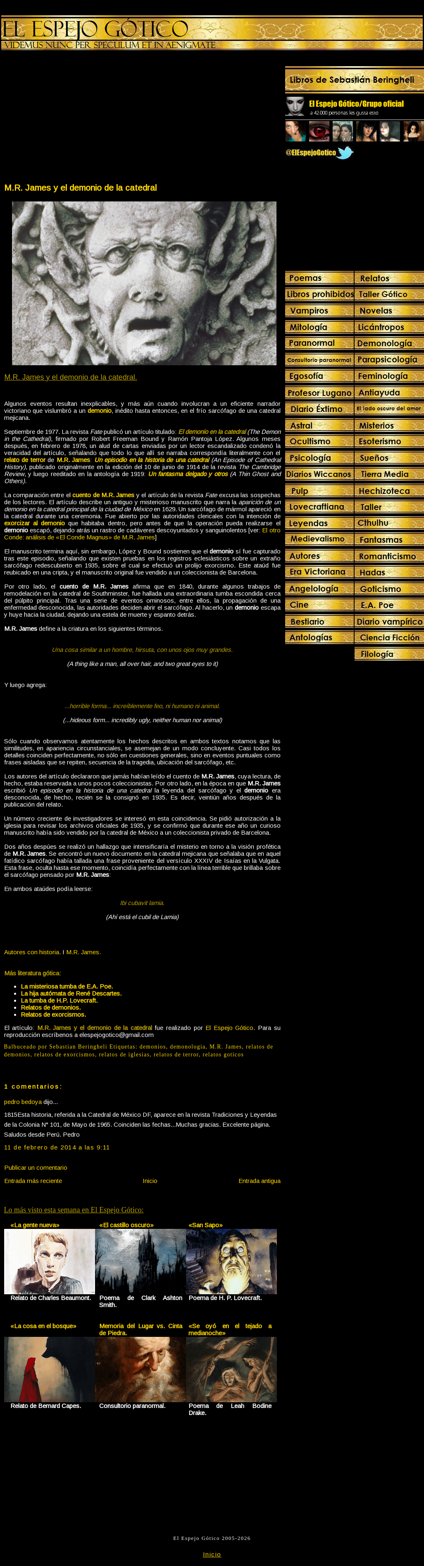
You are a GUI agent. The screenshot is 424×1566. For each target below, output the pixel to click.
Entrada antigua (259, 1180)
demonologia (187, 1047)
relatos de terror (176, 1054)
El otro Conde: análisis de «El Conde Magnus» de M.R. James (142, 534)
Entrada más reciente (33, 1180)
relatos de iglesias (124, 1054)
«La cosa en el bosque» (43, 1325)
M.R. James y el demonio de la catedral (80, 187)
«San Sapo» (205, 1224)
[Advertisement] (72, 118)
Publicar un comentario (35, 1167)
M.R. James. (83, 951)
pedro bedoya (23, 1101)
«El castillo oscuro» (126, 1224)
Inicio (150, 1180)
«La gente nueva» (35, 1224)
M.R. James (226, 1047)
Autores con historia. (32, 951)
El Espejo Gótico (229, 1027)
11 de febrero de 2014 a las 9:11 (57, 1147)
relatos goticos (223, 1054)
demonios (153, 1047)
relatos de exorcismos (64, 1054)
